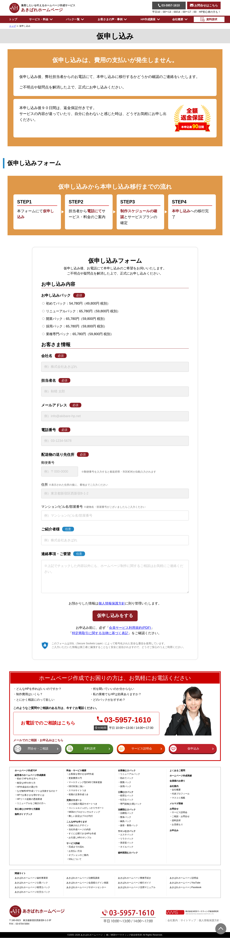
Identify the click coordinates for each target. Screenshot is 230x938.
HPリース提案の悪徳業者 (29, 799)
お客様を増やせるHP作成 (81, 774)
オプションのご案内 (79, 855)
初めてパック (126, 778)
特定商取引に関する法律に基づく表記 (100, 633)
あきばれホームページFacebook (185, 887)
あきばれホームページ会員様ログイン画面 (87, 883)
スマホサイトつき (77, 790)
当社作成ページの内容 (80, 829)
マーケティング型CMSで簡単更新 (85, 782)
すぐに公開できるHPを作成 (82, 833)
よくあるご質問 (177, 770)
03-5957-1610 (169, 5)
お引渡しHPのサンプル (80, 837)
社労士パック (126, 800)
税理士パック (126, 795)
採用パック (125, 786)
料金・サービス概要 (76, 770)
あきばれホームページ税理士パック (32, 887)
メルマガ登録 (176, 803)
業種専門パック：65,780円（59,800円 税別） (78, 334)
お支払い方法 (75, 851)
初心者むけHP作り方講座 (27, 809)
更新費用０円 (75, 778)
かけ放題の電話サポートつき (83, 804)
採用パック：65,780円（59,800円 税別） (74, 326)
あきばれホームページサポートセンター (86, 887)
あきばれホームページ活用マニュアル (136, 887)
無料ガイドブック (23, 814)
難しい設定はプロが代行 (81, 816)
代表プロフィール (181, 794)
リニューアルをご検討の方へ (31, 803)
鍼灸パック (125, 821)
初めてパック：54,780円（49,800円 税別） (76, 303)
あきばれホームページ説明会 (184, 878)
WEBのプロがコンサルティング (84, 812)
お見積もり (177, 824)
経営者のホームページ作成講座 (30, 775)
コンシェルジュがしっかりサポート (86, 808)
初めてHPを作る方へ (27, 779)
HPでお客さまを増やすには (30, 795)
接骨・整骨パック (129, 825)
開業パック (125, 782)
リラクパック (126, 839)
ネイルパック (126, 847)
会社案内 (172, 920)
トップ (13, 19)
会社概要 (176, 790)
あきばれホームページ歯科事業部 (31, 878)
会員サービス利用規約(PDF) (130, 628)
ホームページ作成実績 (181, 776)
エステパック (126, 835)
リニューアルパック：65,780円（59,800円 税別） (81, 311)
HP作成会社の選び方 (27, 787)
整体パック (125, 817)
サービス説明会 (179, 812)
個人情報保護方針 (111, 603)
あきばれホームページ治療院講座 (83, 878)
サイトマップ (188, 920)
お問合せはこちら (204, 5)
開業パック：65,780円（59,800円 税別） (74, 319)
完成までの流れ (76, 847)
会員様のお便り (177, 781)
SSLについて (75, 859)
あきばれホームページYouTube (185, 883)
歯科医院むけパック (128, 853)
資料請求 (176, 820)
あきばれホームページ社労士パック (32, 892)
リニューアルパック (130, 774)
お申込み (174, 830)
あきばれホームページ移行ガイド (134, 883)
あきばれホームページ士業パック (31, 883)
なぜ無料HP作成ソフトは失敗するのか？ (37, 791)
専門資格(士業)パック (130, 804)
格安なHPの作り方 (26, 783)
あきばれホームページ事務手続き (134, 878)
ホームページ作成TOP (26, 770)
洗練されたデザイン (79, 825)
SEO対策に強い (76, 786)
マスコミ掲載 (178, 798)
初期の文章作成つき (79, 794)
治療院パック (126, 813)
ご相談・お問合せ (181, 816)
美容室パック (126, 843)
